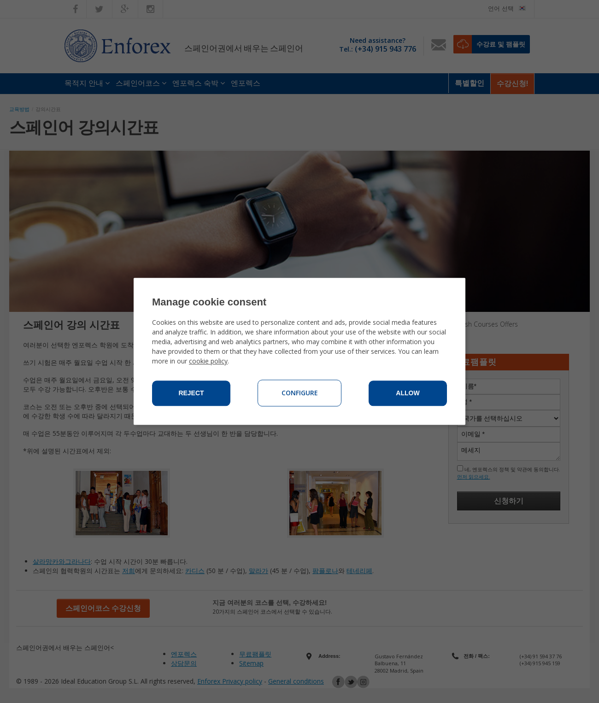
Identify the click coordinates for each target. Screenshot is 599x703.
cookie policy (208, 361)
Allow (407, 393)
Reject (191, 393)
